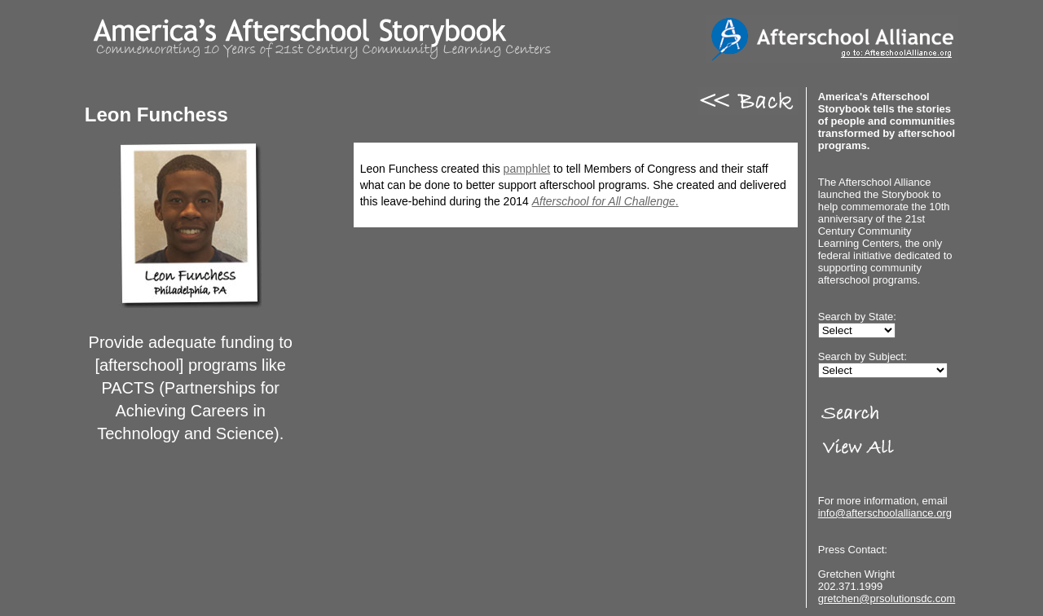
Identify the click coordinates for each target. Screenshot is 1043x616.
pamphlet (527, 168)
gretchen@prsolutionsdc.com (887, 598)
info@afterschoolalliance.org (885, 513)
